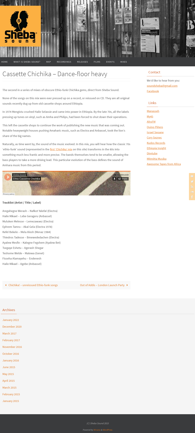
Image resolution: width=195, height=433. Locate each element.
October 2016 (10, 354)
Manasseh (153, 111)
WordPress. (108, 429)
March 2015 (9, 387)
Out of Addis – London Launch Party (104, 285)
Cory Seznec (154, 137)
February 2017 (11, 340)
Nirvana (96, 429)
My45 (150, 116)
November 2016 (12, 347)
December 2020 (12, 326)
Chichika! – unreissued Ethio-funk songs (31, 285)
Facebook (153, 91)
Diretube (152, 153)
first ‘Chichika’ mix (61, 149)
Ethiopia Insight (156, 148)
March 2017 (9, 333)
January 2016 (10, 360)
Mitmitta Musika (156, 159)
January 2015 (10, 401)
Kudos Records (156, 143)
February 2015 (11, 394)
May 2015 (8, 374)
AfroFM (151, 122)
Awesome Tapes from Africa (164, 164)
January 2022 (10, 320)
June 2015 (8, 367)
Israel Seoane (155, 132)
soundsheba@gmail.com (162, 86)
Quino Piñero (155, 127)
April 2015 (8, 381)
